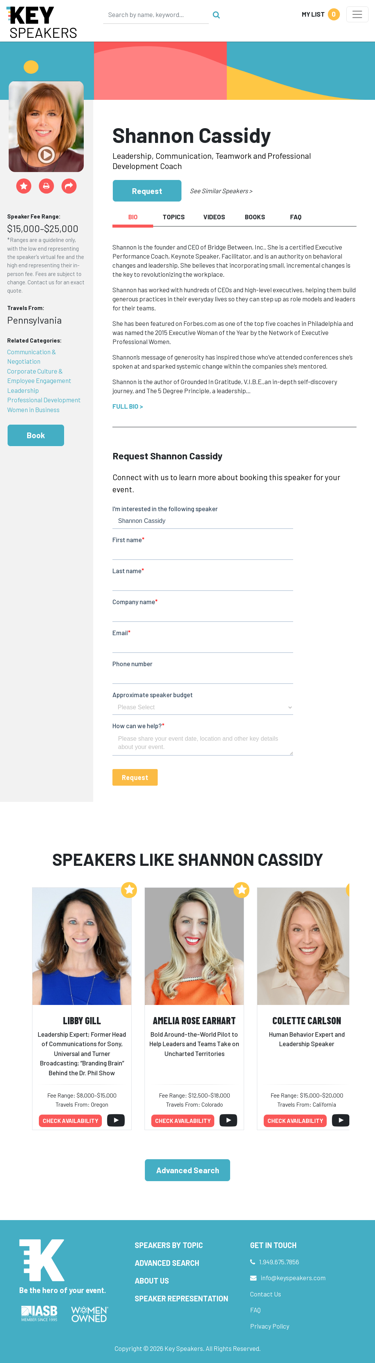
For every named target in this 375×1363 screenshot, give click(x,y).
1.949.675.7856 (279, 1261)
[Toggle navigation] (357, 14)
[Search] (156, 14)
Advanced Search (187, 1170)
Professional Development (44, 399)
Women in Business (33, 409)
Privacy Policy (269, 1326)
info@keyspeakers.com (293, 1277)
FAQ (255, 1309)
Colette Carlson (306, 1020)
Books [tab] (255, 216)
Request (147, 190)
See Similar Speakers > (221, 190)
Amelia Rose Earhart (194, 1020)
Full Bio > (127, 406)
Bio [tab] (133, 216)
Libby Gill (82, 1020)
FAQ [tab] (295, 216)
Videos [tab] (214, 216)
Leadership (23, 390)
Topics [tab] (174, 216)
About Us (152, 1280)
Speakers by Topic (169, 1245)
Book (36, 435)
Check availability (70, 1120)
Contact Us (265, 1294)
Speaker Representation (181, 1298)
